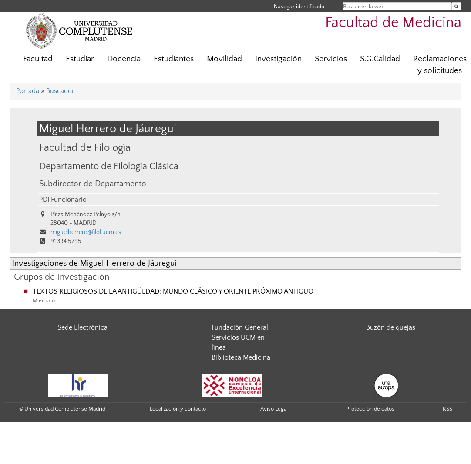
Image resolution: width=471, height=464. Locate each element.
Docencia (124, 58)
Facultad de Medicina (393, 23)
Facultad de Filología (85, 148)
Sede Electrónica (82, 327)
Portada (27, 91)
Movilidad (224, 58)
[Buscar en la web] (456, 6)
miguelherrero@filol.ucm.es (85, 232)
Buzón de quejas (390, 327)
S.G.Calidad (380, 58)
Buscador (60, 91)
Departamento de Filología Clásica (108, 166)
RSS (447, 409)
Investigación (278, 58)
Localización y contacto (178, 409)
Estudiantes (174, 58)
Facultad (38, 58)
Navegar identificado (299, 6)
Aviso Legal (274, 409)
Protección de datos (370, 409)
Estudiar (80, 58)
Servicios (331, 58)
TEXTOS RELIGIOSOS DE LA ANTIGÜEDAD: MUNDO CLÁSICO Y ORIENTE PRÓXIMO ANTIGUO (173, 291)
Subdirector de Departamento (92, 183)
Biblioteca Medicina (241, 357)
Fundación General (240, 327)
